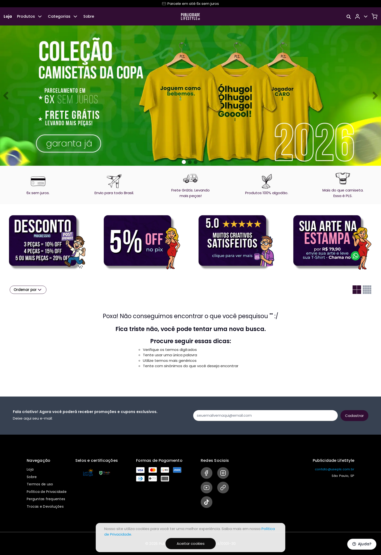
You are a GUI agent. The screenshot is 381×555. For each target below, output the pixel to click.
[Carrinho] (374, 16)
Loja (8, 16)
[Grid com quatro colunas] (367, 289)
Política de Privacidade (47, 491)
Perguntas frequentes (46, 499)
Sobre (88, 16)
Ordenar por (28, 290)
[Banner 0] (184, 162)
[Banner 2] (196, 162)
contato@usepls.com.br (334, 469)
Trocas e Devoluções (45, 506)
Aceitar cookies (191, 543)
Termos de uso (40, 484)
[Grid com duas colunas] (357, 289)
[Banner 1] (190, 162)
